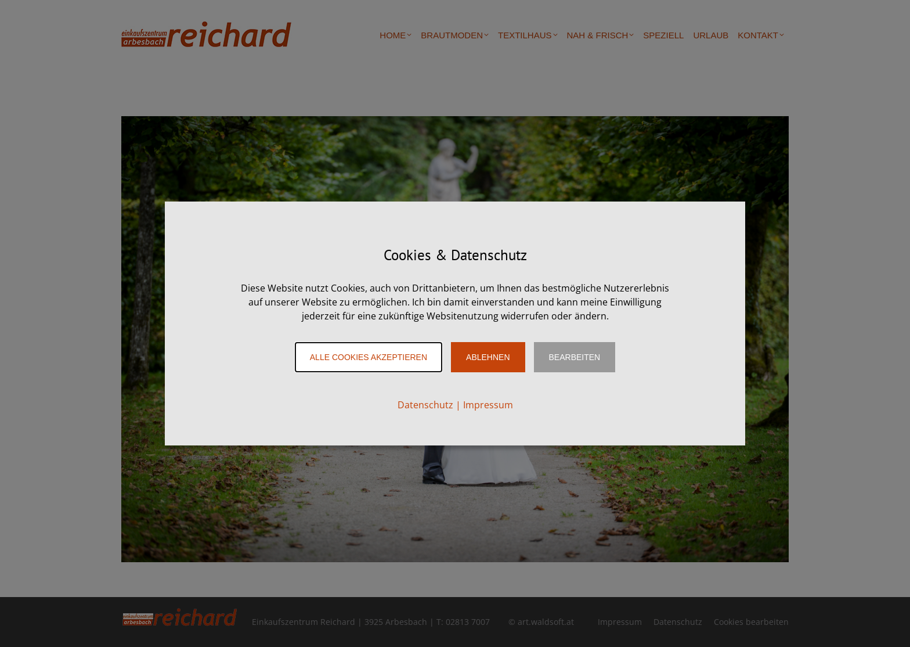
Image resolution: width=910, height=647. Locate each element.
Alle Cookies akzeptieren (368, 357)
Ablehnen (488, 357)
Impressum (488, 404)
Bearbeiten (575, 357)
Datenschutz (425, 404)
